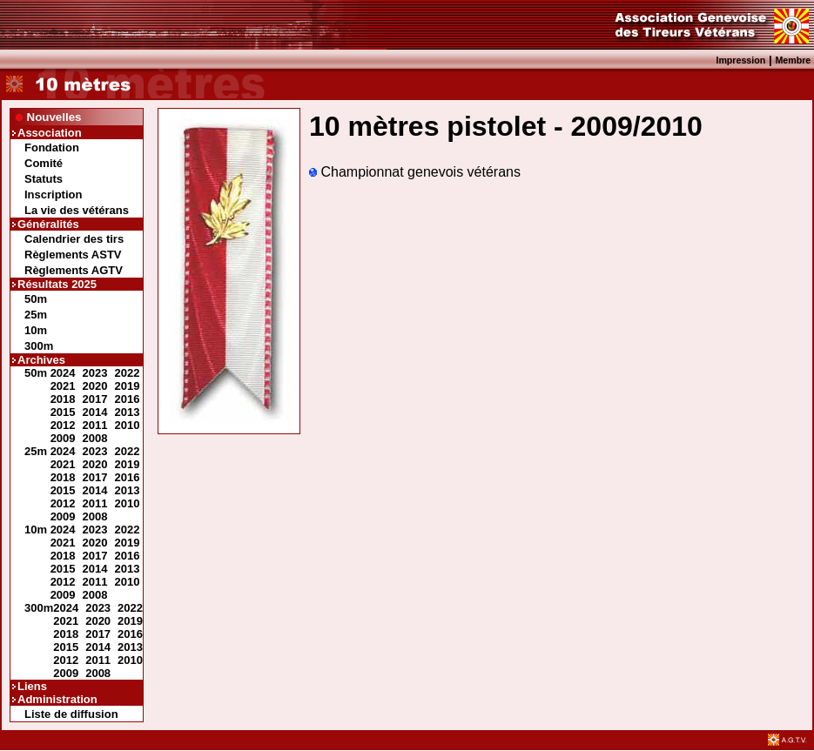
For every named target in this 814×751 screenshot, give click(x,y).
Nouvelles (54, 117)
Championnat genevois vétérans (415, 171)
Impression (740, 60)
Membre (793, 60)
